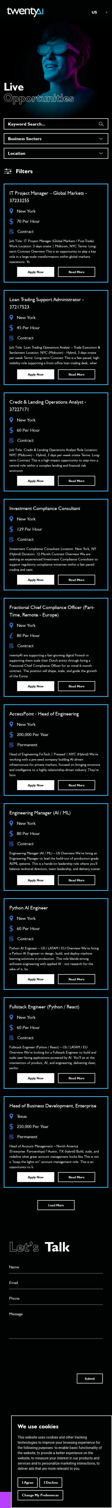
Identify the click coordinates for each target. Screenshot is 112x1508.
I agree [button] (27, 1482)
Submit (90, 1378)
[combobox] (97, 12)
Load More (56, 1205)
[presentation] (46, 1351)
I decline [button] (51, 1482)
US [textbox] (94, 12)
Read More (76, 272)
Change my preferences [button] (40, 1495)
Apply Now (36, 272)
